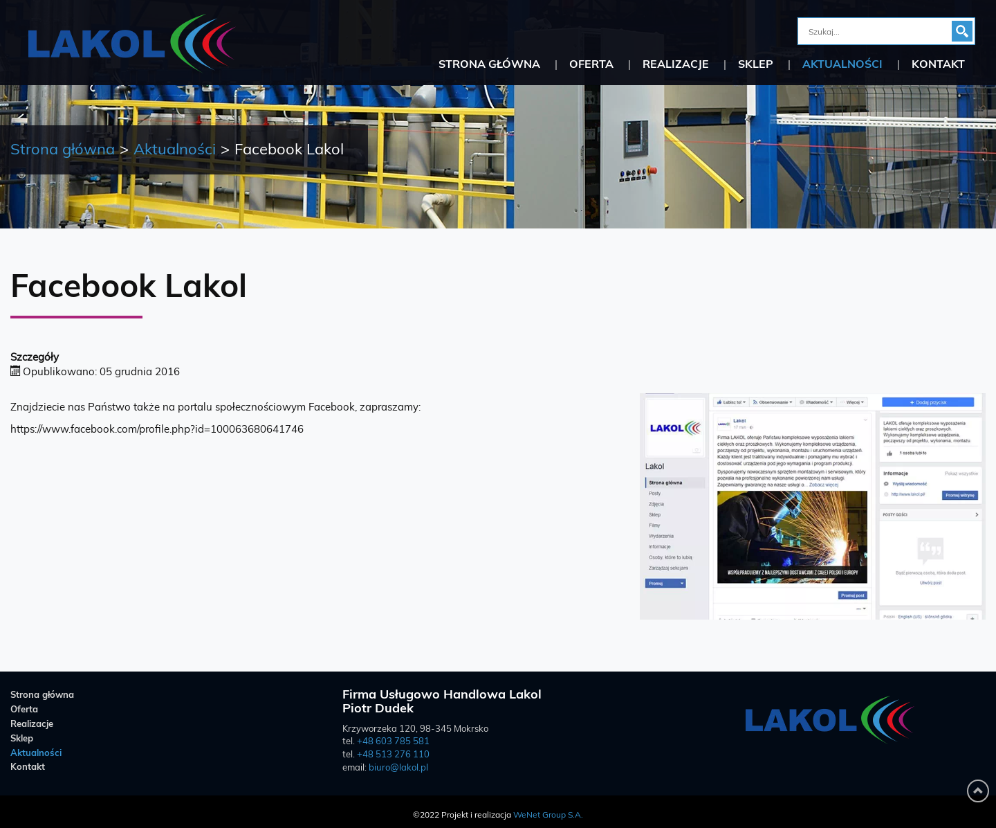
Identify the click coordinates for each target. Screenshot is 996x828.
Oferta (591, 64)
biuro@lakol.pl (398, 768)
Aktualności (842, 64)
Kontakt (938, 64)
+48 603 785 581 (393, 741)
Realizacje (676, 64)
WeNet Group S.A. (548, 815)
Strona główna (489, 64)
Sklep (755, 64)
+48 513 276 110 (393, 754)
